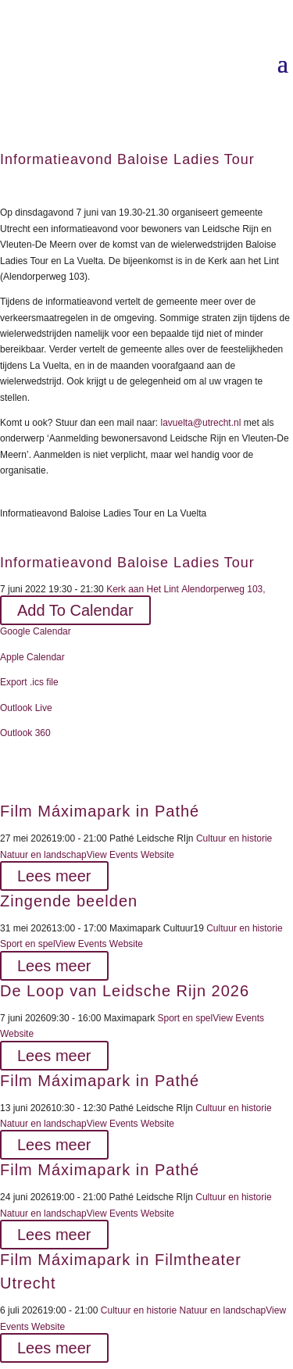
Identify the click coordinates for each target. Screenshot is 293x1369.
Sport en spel (27, 943)
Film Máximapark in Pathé (99, 811)
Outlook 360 (25, 732)
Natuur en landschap (43, 854)
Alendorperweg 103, (222, 589)
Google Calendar (35, 631)
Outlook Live (26, 707)
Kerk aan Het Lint (142, 589)
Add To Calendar (75, 610)
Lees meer (54, 876)
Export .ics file (29, 682)
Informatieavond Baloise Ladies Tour (127, 562)
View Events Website (130, 854)
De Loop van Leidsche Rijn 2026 (124, 990)
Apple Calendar (32, 657)
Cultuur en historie (234, 838)
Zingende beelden (69, 901)
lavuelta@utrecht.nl (200, 422)
